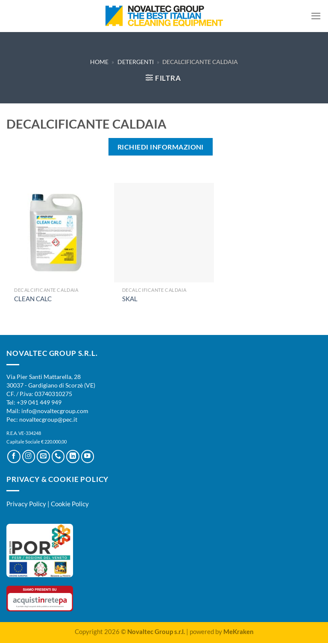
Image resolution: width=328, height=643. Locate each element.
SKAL (130, 298)
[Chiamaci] (58, 456)
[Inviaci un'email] (43, 456)
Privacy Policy (26, 504)
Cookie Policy (70, 504)
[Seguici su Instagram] (28, 456)
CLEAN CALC (33, 298)
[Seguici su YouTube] (87, 456)
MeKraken (238, 631)
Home (99, 61)
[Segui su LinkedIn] (72, 456)
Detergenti (135, 61)
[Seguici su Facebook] (13, 456)
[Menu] (316, 16)
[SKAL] (164, 232)
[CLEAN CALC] (56, 232)
